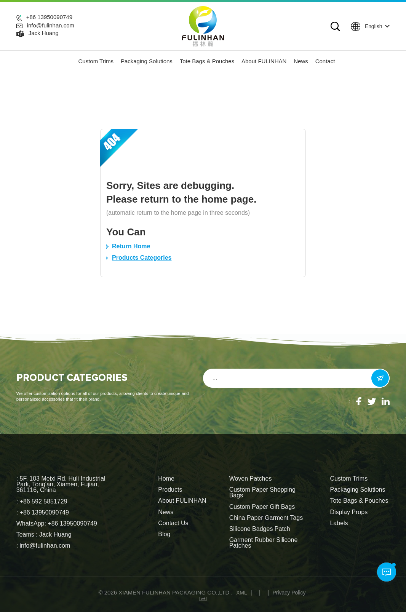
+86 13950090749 (49, 17)
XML (241, 593)
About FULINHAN (263, 61)
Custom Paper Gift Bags (262, 507)
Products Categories (141, 257)
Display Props (349, 512)
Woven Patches (250, 479)
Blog (164, 534)
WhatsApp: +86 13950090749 (56, 523)
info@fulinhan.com (50, 25)
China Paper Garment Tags (266, 518)
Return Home (131, 246)
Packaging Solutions (147, 61)
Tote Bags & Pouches (207, 61)
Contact (325, 61)
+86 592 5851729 (43, 501)
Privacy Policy (288, 593)
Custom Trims (96, 61)
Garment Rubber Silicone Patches (263, 543)
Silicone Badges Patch (259, 529)
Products (170, 490)
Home (166, 479)
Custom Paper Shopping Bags (262, 493)
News (301, 61)
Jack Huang (44, 33)
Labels (339, 523)
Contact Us (173, 523)
